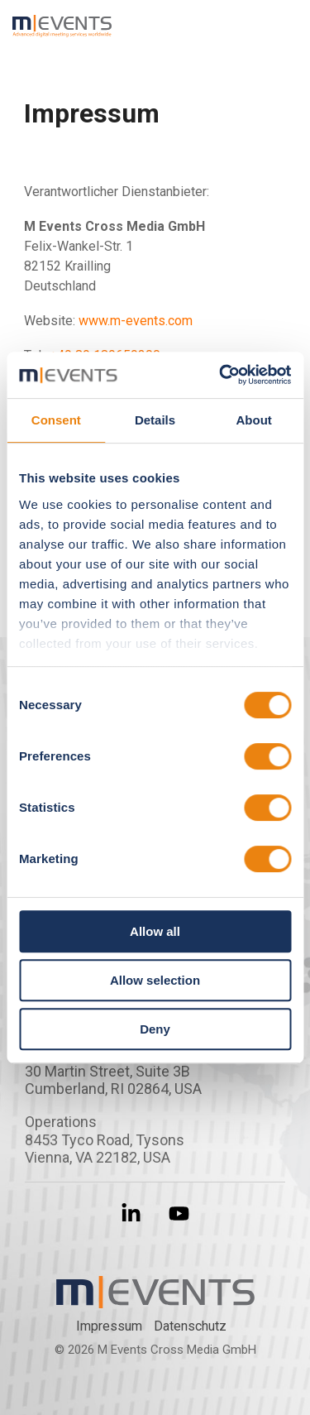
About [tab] (254, 420)
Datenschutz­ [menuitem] (190, 1326)
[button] (286, 19)
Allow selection (155, 980)
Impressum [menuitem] (109, 1326)
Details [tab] (155, 420)
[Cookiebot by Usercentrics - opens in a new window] (220, 375)
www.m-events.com (136, 321)
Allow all (155, 931)
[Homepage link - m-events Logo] (155, 1298)
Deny (155, 1029)
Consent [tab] (56, 420)
